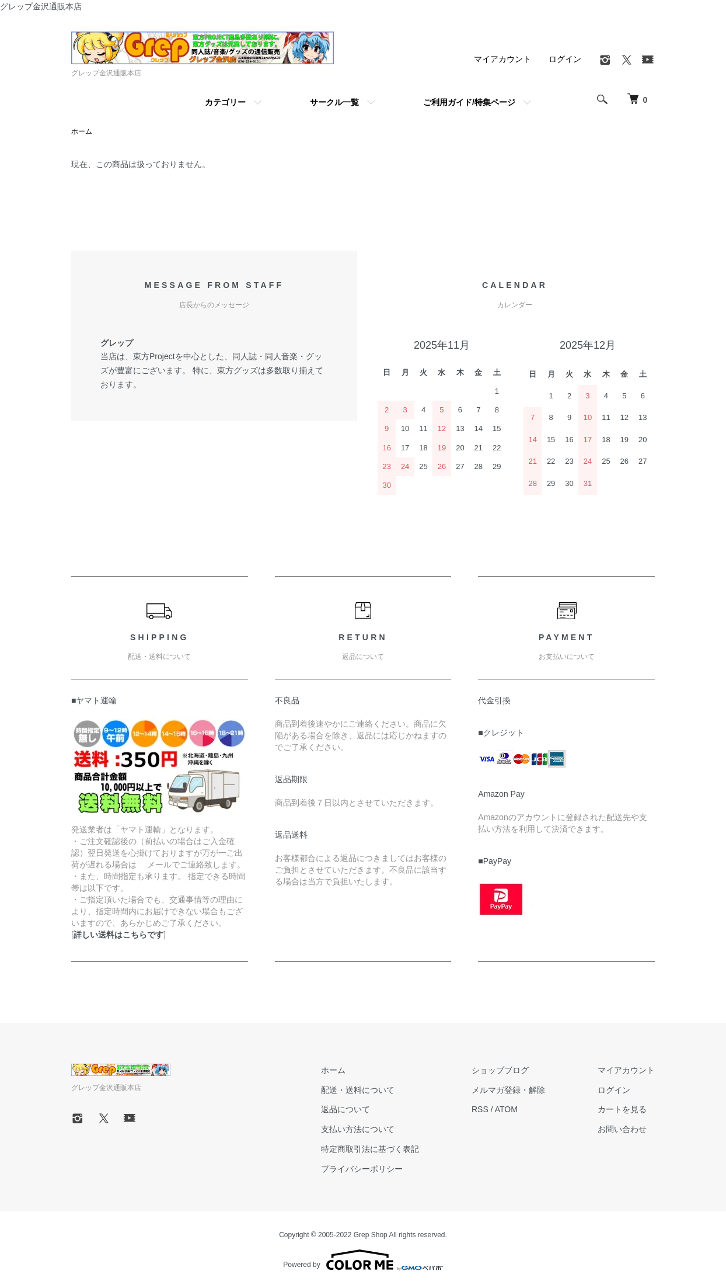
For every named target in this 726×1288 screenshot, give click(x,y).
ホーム (81, 131)
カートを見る (622, 1109)
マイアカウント (502, 59)
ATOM (506, 1109)
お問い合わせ (622, 1129)
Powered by (362, 1259)
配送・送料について (358, 1090)
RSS (480, 1109)
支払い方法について (358, 1129)
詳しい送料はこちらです (118, 934)
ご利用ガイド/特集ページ (469, 102)
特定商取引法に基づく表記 (370, 1149)
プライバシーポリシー (362, 1169)
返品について (345, 1109)
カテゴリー (225, 102)
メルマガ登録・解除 (508, 1090)
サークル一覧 (334, 102)
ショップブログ (500, 1070)
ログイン (565, 59)
